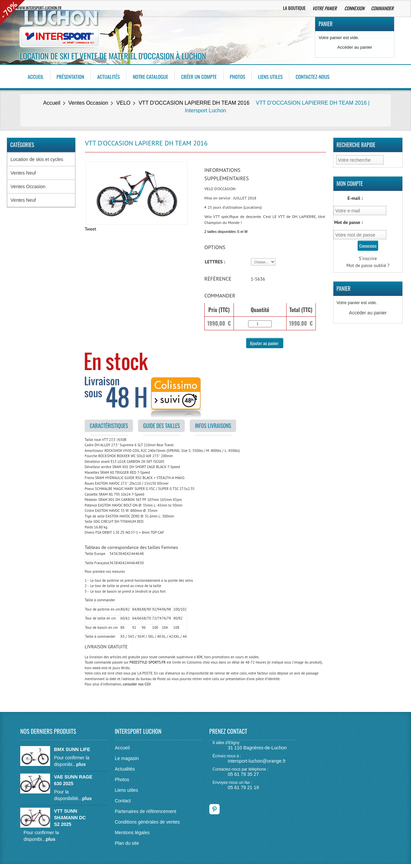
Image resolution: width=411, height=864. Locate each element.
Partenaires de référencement (145, 809)
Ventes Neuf (23, 171)
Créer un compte (202, 76)
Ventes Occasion (88, 101)
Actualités (110, 76)
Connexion (354, 8)
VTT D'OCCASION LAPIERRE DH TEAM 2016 (194, 101)
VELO (123, 101)
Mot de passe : (348, 221)
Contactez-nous (318, 76)
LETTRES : (215, 260)
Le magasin (127, 756)
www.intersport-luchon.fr (39, 8)
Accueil (36, 76)
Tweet (90, 227)
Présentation (71, 76)
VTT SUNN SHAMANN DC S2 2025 (70, 816)
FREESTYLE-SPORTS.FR (147, 661)
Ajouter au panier (265, 341)
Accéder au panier (355, 47)
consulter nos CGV (137, 682)
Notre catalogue (153, 76)
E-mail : (355, 197)
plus (81, 762)
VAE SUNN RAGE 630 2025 (73, 778)
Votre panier (324, 8)
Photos (242, 76)
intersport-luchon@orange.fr (257, 759)
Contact (123, 799)
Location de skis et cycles (37, 158)
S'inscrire (368, 257)
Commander (382, 8)
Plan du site (127, 841)
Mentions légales (132, 831)
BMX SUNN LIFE (72, 747)
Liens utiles (275, 76)
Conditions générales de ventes (147, 820)
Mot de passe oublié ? (367, 264)
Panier (325, 24)
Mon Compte (350, 182)
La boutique (294, 7)
